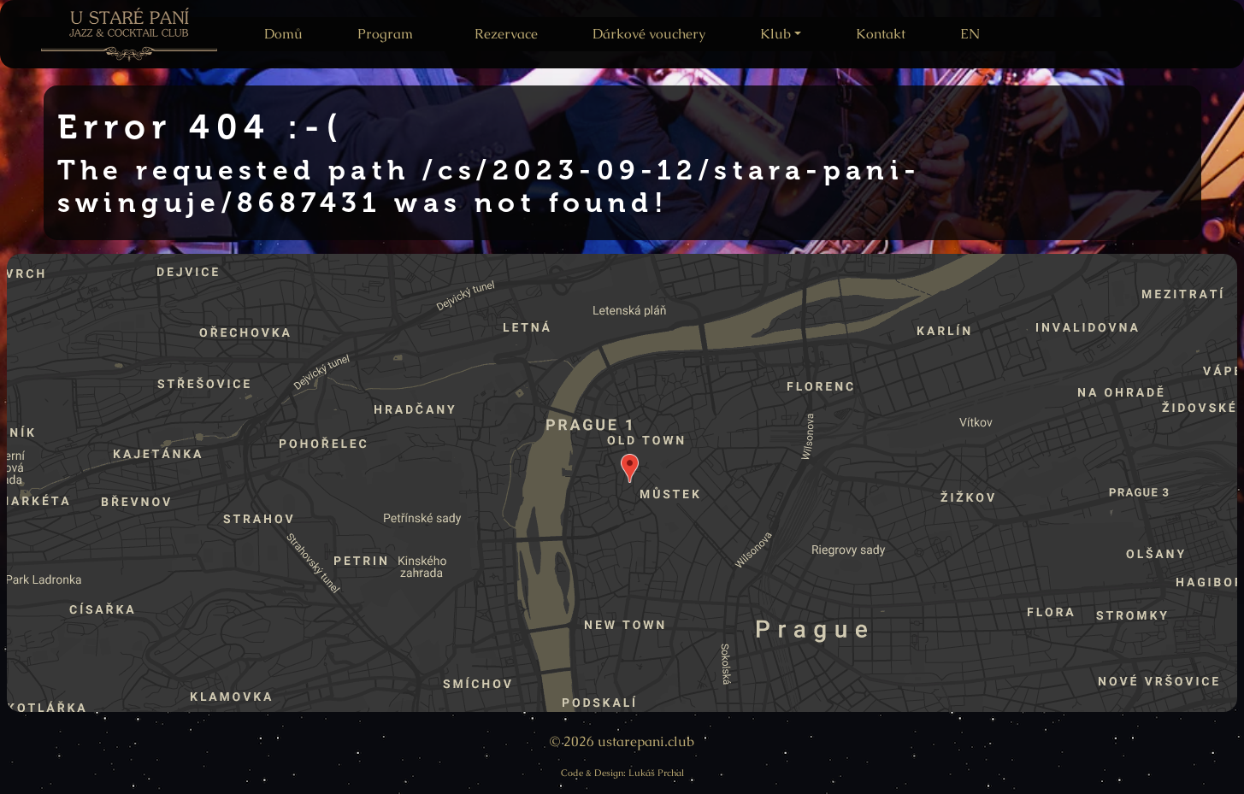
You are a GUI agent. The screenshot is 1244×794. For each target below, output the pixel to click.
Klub (775, 34)
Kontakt (880, 34)
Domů (283, 34)
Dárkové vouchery (649, 34)
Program (385, 34)
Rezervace (506, 34)
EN (970, 34)
